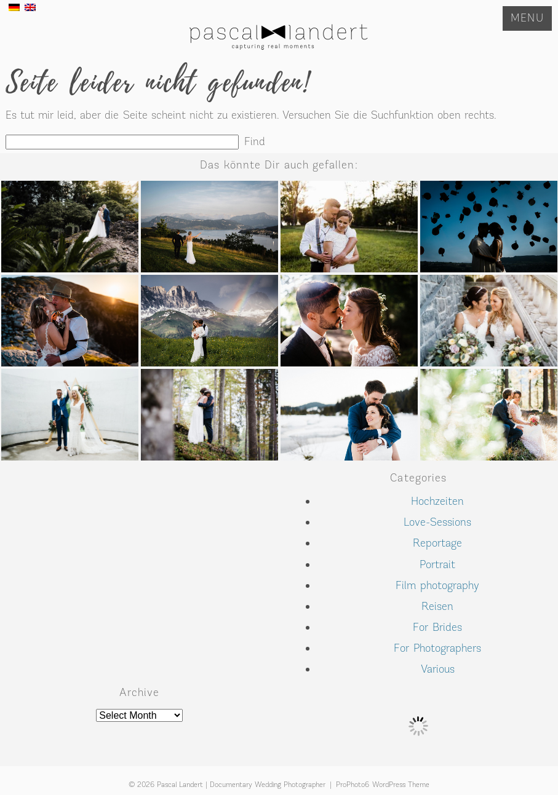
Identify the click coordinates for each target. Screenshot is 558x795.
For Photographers (437, 648)
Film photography (437, 585)
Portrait (437, 564)
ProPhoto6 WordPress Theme (382, 784)
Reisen (437, 606)
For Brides (437, 627)
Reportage (437, 543)
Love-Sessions (437, 522)
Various (438, 669)
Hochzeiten (437, 501)
